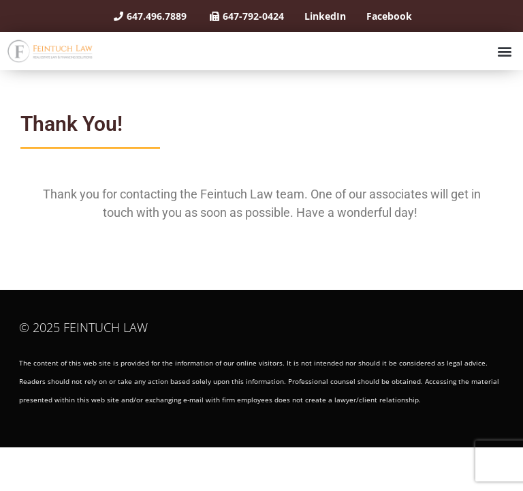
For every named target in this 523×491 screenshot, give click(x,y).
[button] (505, 51)
